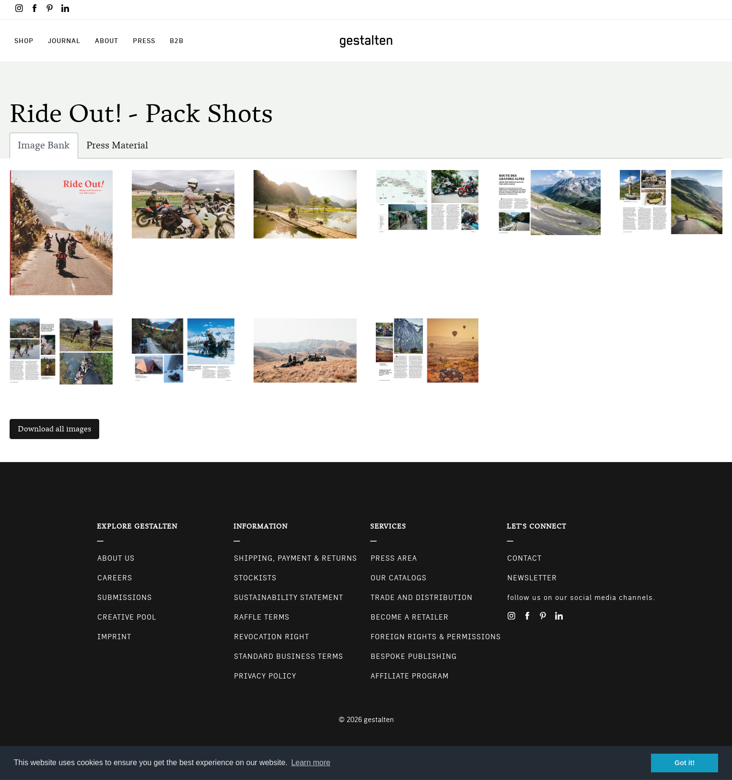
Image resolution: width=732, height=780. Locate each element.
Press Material (117, 145)
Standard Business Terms (288, 656)
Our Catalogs (399, 578)
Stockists (255, 578)
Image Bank (48, 147)
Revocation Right (271, 637)
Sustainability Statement (288, 597)
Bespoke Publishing (414, 656)
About (106, 40)
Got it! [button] (684, 763)
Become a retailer (410, 617)
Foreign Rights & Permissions (436, 637)
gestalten (379, 719)
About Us (116, 558)
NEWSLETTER (532, 578)
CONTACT (524, 558)
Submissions (124, 597)
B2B (177, 40)
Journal (64, 40)
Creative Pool (126, 617)
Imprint (114, 637)
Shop (24, 40)
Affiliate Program (410, 676)
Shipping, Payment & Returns (295, 558)
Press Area (394, 558)
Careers (114, 578)
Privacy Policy (265, 676)
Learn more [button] (310, 762)
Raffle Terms (262, 617)
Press (144, 40)
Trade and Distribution (422, 597)
